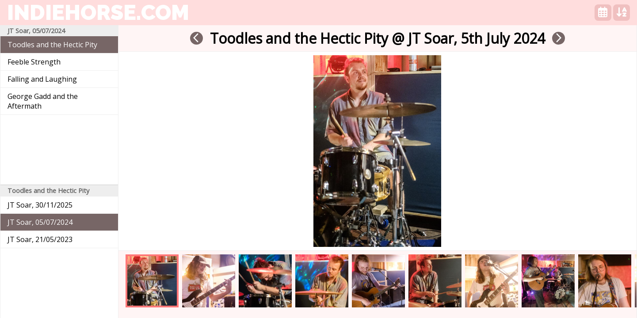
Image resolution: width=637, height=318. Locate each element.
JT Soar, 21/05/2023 (40, 239)
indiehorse (98, 12)
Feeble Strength (34, 62)
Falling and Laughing (42, 79)
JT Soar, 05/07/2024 (40, 222)
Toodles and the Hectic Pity (52, 44)
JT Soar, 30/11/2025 (40, 205)
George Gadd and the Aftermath (43, 101)
